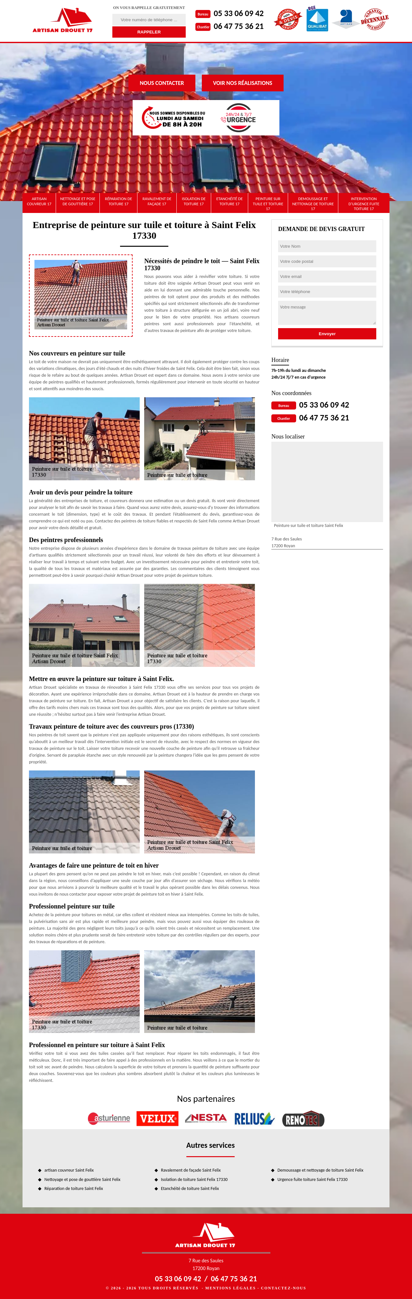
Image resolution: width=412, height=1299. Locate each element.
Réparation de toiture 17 (118, 201)
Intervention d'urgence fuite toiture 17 (364, 203)
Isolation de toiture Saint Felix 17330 (194, 1179)
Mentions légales (230, 1288)
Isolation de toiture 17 (194, 201)
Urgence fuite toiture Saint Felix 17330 (312, 1179)
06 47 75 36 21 (239, 26)
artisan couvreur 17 (39, 201)
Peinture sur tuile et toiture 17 (268, 203)
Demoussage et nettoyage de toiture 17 (313, 203)
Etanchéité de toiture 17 (229, 201)
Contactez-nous (283, 1288)
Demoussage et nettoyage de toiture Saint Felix (320, 1170)
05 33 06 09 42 (239, 13)
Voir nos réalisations (242, 83)
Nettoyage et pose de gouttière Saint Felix (82, 1179)
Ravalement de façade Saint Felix (191, 1170)
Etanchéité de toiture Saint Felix (190, 1188)
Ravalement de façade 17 (157, 201)
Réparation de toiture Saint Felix (73, 1188)
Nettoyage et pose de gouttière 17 (77, 201)
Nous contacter (162, 83)
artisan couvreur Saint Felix (69, 1170)
